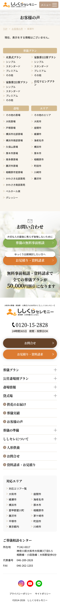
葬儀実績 (13, 413)
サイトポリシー (43, 593)
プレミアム (12, 70)
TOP (5, 28)
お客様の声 (17, 28)
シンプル (11, 61)
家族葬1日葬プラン (45, 57)
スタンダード (13, 66)
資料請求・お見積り (21, 464)
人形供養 (13, 447)
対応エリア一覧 (18, 488)
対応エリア (14, 481)
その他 (9, 75)
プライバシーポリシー (20, 593)
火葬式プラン (13, 57)
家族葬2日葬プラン (17, 82)
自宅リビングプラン (44, 83)
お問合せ (13, 456)
